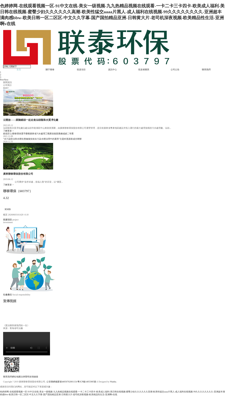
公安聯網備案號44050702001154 (61, 382)
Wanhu (113, 382)
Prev (2, 80)
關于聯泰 (50, 69)
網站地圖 (16, 377)
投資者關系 (143, 69)
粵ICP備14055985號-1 (87, 382)
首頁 (19, 69)
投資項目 (81, 69)
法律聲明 (25, 377)
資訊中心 (112, 69)
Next (6, 80)
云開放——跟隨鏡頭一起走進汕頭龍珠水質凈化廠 (30, 119)
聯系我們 (206, 69)
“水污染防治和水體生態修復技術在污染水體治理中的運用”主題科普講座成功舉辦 (42, 139)
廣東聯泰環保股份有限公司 (18, 173)
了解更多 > (8, 131)
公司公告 (175, 69)
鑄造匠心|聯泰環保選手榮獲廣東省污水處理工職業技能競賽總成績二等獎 (38, 133)
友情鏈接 (33, 377)
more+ (6, 88)
